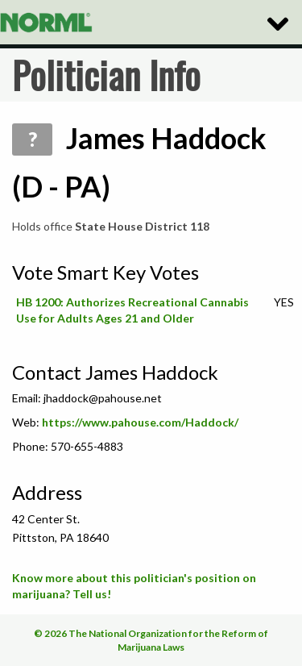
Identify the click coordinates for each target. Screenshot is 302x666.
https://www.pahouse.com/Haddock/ (140, 422)
